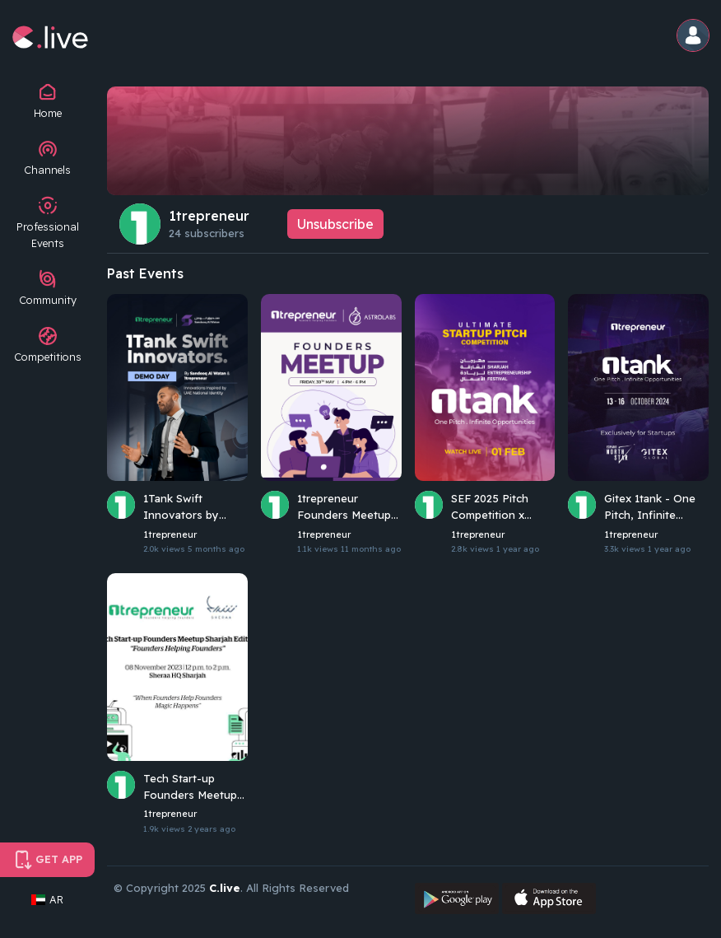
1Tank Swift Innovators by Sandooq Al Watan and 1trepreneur (191, 507)
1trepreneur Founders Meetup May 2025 (343, 507)
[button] (693, 36)
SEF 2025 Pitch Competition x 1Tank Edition (489, 507)
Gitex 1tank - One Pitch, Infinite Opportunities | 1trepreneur (649, 507)
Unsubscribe (335, 224)
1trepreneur (209, 216)
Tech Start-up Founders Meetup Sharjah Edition (189, 787)
